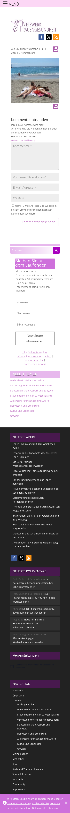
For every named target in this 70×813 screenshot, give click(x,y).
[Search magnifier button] (56, 250)
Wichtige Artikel (25, 704)
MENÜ (13, 4)
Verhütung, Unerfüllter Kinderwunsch (31, 385)
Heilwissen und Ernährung (24, 405)
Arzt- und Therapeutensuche (28, 769)
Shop (15, 764)
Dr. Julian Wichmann (27, 48)
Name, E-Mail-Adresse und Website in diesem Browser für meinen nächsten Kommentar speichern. (34, 209)
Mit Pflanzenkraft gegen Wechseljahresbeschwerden (29, 638)
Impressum (19, 789)
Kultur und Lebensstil (22, 410)
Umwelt (14, 415)
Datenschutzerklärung (23, 140)
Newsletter (18, 779)
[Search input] (31, 250)
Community (19, 784)
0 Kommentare (27, 52)
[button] (41, 37)
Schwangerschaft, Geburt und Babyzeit (31, 390)
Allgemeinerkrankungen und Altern (29, 400)
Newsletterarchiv (34, 360)
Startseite (18, 690)
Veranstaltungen (22, 774)
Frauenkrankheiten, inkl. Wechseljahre (31, 395)
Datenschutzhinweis (35, 364)
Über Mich (18, 695)
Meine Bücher (20, 753)
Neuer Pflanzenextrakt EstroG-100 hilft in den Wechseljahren (34, 597)
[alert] (35, 666)
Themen (17, 700)
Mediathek (18, 758)
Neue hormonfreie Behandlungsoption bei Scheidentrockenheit (33, 582)
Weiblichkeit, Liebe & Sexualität (27, 380)
